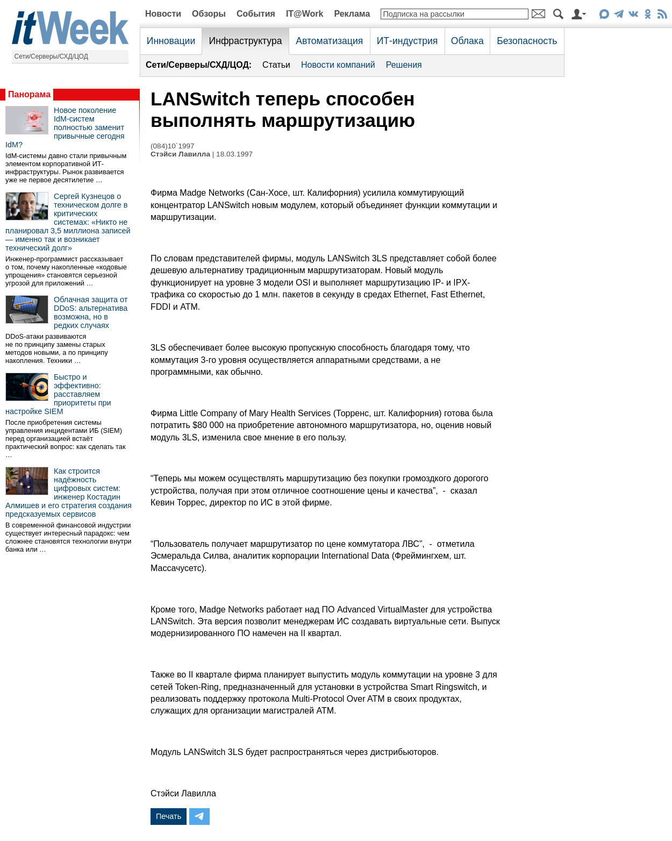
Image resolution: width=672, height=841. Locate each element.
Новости (163, 13)
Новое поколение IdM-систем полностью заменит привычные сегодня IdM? (65, 127)
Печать (168, 816)
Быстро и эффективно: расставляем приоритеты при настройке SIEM (58, 394)
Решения (404, 64)
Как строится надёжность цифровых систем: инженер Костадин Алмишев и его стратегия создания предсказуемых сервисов (68, 492)
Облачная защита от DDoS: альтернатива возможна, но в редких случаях (90, 312)
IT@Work (305, 13)
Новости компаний (338, 64)
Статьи (276, 64)
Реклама (352, 13)
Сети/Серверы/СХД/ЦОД (51, 56)
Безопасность (527, 40)
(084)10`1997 (173, 146)
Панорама (29, 94)
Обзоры (209, 13)
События (256, 13)
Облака (467, 40)
